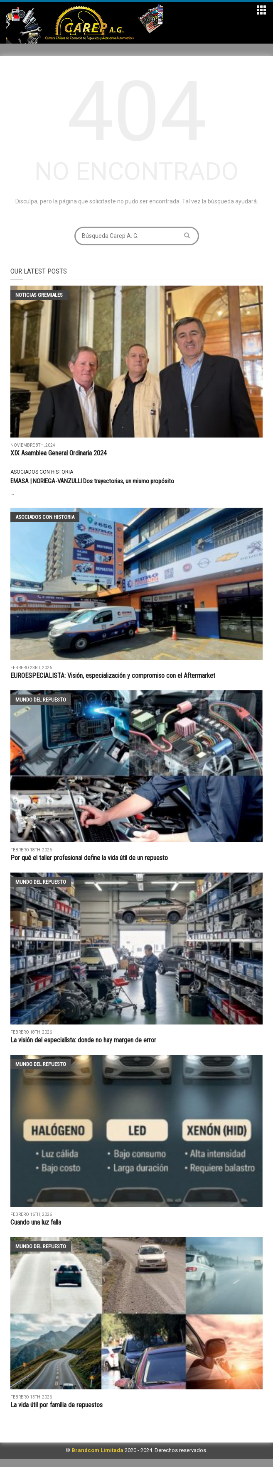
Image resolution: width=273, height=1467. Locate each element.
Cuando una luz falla (35, 1222)
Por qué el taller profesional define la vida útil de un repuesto (89, 858)
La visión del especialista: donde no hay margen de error (83, 1040)
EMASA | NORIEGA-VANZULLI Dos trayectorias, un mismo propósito (92, 481)
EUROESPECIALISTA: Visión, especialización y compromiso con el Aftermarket (112, 676)
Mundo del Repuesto (40, 700)
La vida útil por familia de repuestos (57, 1405)
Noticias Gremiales (39, 295)
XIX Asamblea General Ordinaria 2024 (58, 453)
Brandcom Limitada (97, 1450)
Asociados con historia (41, 472)
